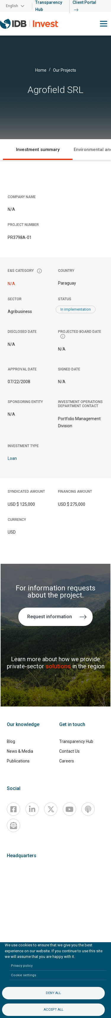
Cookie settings (23, 975)
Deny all (53, 993)
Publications (18, 761)
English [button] (12, 6)
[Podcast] (88, 809)
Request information (57, 616)
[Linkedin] (32, 809)
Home (40, 70)
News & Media (20, 751)
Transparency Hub (76, 741)
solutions (59, 666)
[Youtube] (69, 809)
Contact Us (69, 751)
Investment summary (37, 149)
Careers (66, 761)
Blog (11, 741)
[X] (50, 809)
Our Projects (64, 70)
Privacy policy (22, 966)
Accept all (53, 1009)
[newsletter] (13, 825)
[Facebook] (13, 809)
